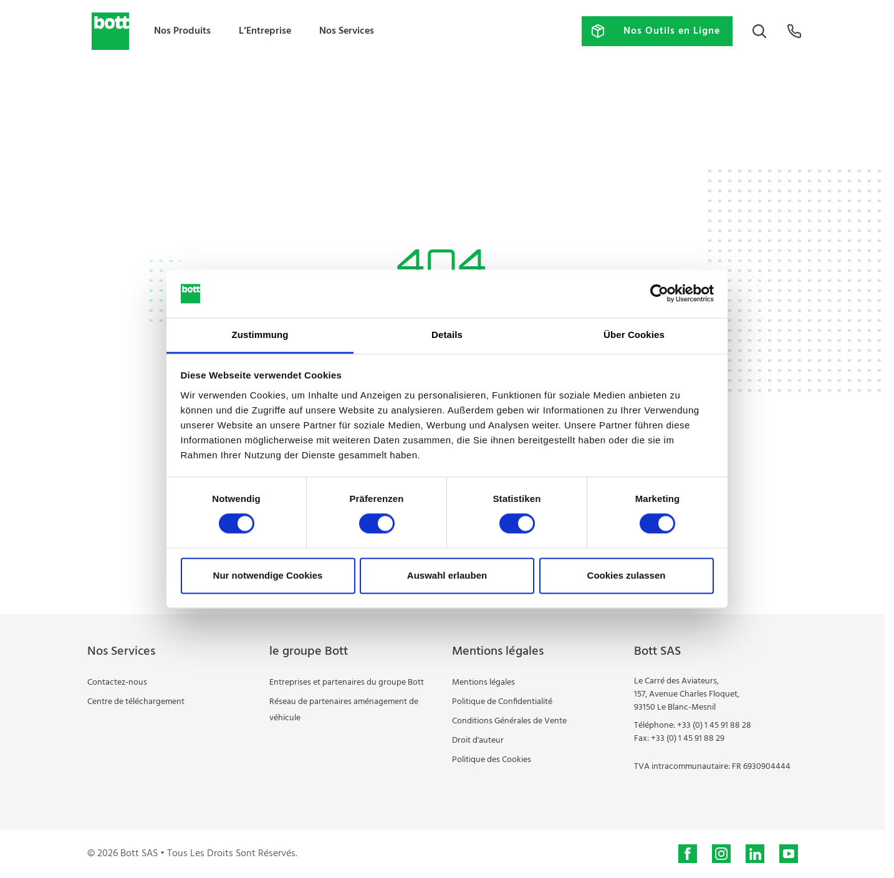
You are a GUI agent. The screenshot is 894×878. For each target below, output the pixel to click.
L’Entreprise (265, 31)
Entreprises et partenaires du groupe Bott (346, 682)
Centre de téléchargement (136, 702)
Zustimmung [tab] (260, 334)
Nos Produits (182, 31)
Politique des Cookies (491, 760)
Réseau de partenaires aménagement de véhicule (343, 710)
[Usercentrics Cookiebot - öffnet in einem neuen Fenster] (659, 293)
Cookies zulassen (626, 575)
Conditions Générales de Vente (509, 721)
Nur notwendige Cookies (268, 575)
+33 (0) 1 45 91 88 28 (714, 725)
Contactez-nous (117, 682)
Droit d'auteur (478, 740)
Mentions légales (483, 682)
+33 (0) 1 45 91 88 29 (687, 738)
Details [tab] (447, 334)
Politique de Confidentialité (502, 702)
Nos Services (346, 31)
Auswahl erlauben (447, 575)
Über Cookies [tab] (634, 334)
